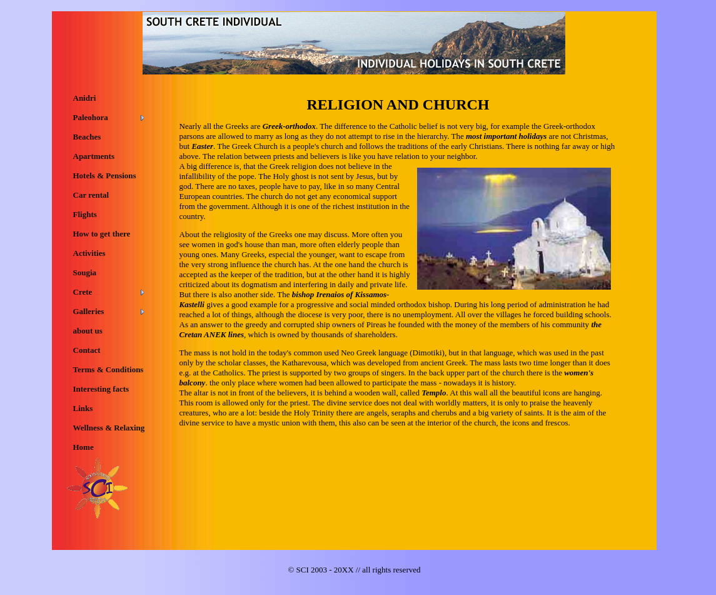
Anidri (84, 98)
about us (88, 330)
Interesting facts (101, 389)
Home (83, 447)
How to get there (102, 233)
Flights (85, 214)
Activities (89, 253)
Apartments (93, 156)
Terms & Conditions (108, 369)
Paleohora (90, 117)
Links (83, 408)
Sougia (85, 272)
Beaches (87, 136)
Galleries (88, 311)
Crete (83, 292)
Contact (87, 350)
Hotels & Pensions (104, 175)
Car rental (91, 195)
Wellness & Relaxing (109, 427)
